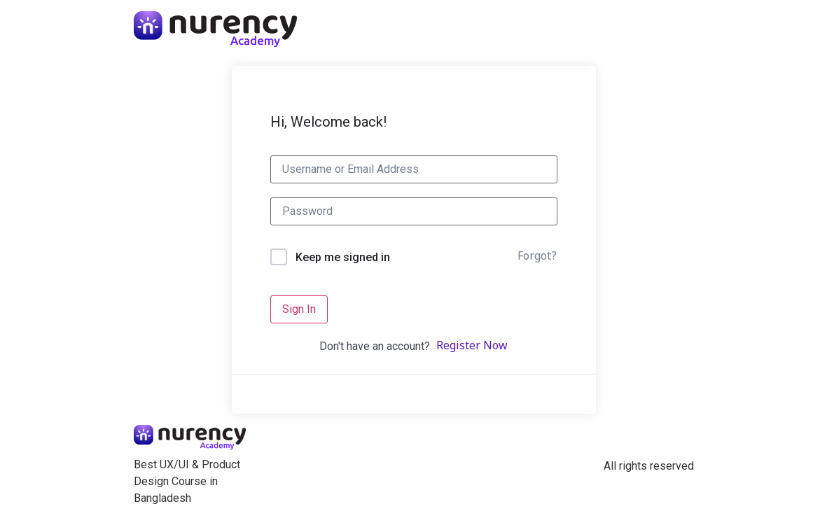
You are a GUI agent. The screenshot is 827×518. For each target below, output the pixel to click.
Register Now (472, 346)
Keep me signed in (343, 257)
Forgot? (537, 257)
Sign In (299, 309)
